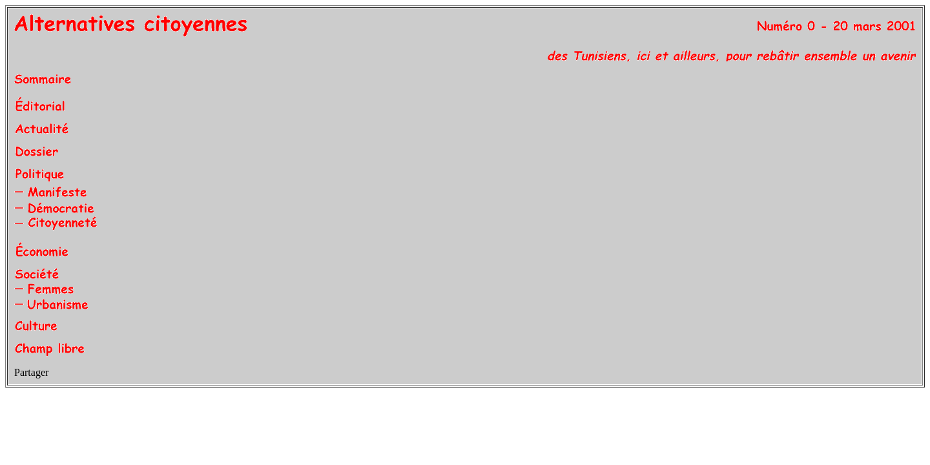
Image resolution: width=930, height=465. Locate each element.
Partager (31, 372)
